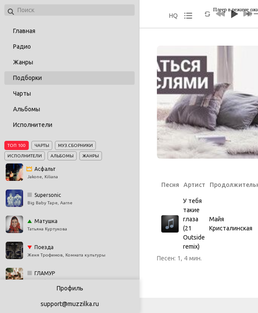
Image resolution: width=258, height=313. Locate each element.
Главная (24, 30)
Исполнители (32, 124)
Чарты (22, 93)
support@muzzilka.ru (70, 303)
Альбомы (26, 109)
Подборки (27, 77)
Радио (22, 46)
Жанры (23, 62)
